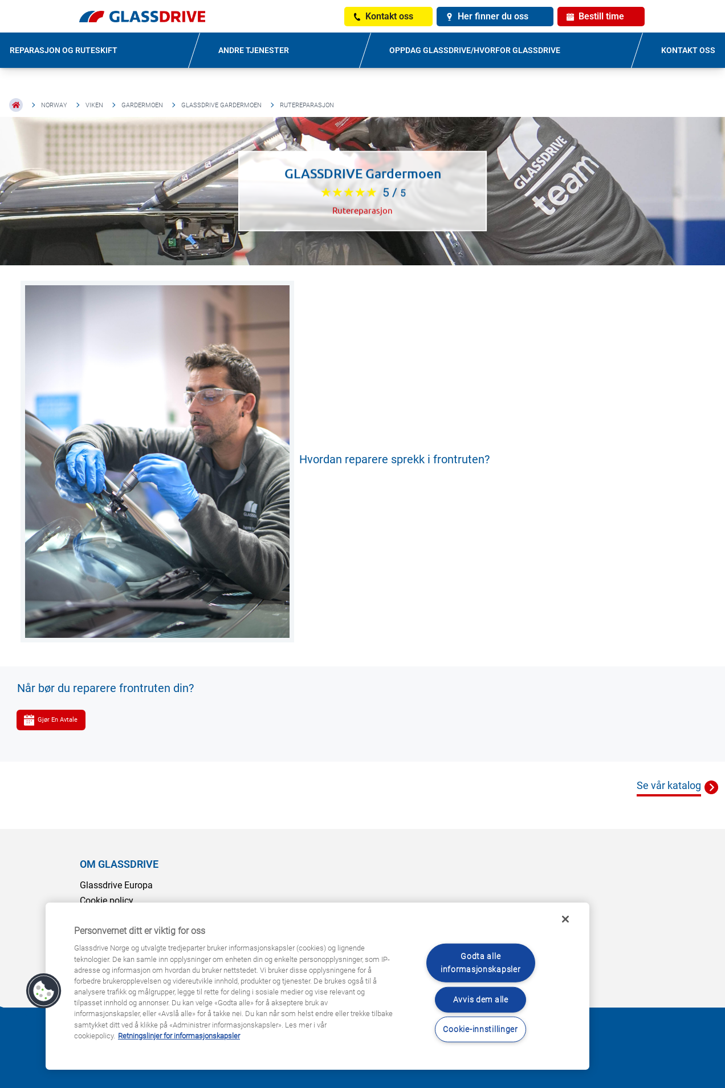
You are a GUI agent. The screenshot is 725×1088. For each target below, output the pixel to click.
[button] (44, 991)
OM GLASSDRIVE (119, 864)
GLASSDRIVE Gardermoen (221, 105)
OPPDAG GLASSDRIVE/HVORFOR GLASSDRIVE (474, 50)
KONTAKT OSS (688, 50)
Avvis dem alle (480, 999)
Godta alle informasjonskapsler (481, 963)
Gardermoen (142, 105)
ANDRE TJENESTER (253, 50)
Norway (54, 105)
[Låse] (565, 919)
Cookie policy (106, 900)
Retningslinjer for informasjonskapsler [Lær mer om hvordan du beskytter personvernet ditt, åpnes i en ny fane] (179, 1036)
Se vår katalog (669, 785)
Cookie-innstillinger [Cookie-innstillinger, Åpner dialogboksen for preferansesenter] (480, 1029)
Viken (94, 105)
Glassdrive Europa (116, 885)
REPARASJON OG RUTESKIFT (63, 50)
